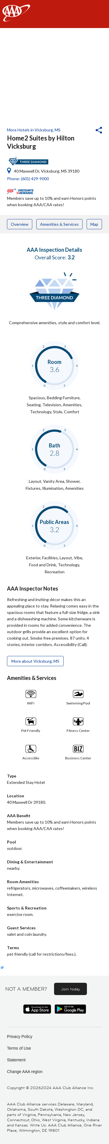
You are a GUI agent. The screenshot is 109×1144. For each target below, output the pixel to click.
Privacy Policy (19, 1036)
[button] (83, 131)
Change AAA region (24, 1071)
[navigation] (54, 14)
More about (35, 661)
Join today (70, 989)
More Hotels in (33, 129)
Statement (16, 1060)
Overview (19, 224)
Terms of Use (19, 1048)
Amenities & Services (59, 224)
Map (94, 224)
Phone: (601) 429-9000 (28, 178)
